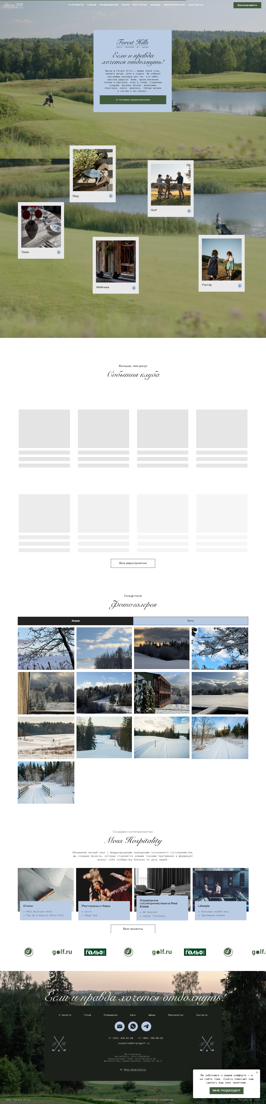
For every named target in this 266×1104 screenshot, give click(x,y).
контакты (195, 5)
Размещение (111, 1015)
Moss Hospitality (135, 1069)
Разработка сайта (249, 1099)
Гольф (87, 1015)
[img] (120, 1027)
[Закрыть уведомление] (257, 1072)
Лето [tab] (191, 620)
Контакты (201, 1015)
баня (125, 5)
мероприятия (174, 5)
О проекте (65, 1015)
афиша (155, 5)
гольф (91, 5)
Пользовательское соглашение (154, 1099)
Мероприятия (175, 1015)
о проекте (76, 5)
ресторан (140, 5)
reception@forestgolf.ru (134, 1043)
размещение (109, 5)
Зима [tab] (75, 620)
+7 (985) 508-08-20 (150, 1038)
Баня (133, 1015)
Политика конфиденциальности (111, 1099)
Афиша (151, 1015)
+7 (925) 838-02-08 (120, 1038)
